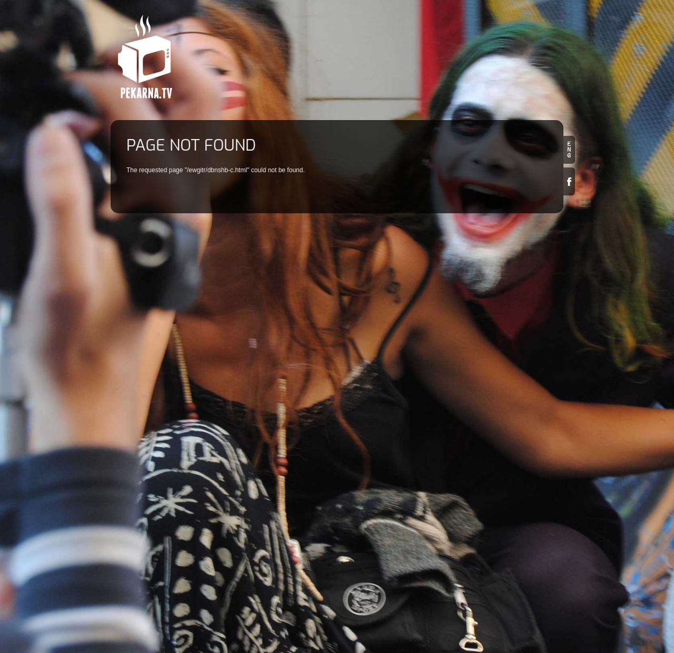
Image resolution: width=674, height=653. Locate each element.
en (569, 150)
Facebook (569, 181)
